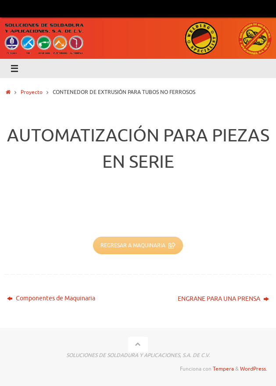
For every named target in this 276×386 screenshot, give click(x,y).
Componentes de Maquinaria (51, 298)
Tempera (223, 368)
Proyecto (32, 92)
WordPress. (253, 368)
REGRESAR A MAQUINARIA (138, 245)
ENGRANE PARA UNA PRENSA (223, 299)
